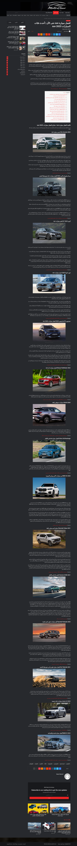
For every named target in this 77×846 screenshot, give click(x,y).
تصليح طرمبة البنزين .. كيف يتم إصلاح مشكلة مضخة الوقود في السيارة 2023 (13, 48)
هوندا (8, 15)
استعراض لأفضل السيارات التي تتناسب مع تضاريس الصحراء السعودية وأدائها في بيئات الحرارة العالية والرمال (64, 831)
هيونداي (31, 15)
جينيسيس (56, 763)
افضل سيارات (56, 12)
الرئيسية (68, 18)
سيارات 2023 (22, 60)
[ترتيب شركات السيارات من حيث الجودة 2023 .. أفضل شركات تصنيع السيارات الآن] (22, 28)
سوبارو (25, 15)
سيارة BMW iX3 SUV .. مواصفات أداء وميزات (59, 664)
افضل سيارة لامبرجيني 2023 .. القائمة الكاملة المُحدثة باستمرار (56, 473)
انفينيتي (67, 763)
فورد (22, 15)
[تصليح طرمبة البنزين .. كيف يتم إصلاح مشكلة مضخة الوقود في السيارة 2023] (22, 48)
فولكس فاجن (15, 15)
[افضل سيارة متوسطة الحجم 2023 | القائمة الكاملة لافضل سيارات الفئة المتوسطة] (34, 826)
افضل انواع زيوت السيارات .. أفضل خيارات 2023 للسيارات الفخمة (56, 760)
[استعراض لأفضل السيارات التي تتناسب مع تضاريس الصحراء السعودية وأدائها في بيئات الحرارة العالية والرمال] (63, 826)
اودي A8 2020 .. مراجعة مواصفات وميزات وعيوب (58, 730)
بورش (11, 15)
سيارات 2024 (22, 64)
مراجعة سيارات (67, 12)
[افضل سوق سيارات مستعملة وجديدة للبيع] (49, 826)
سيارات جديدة (61, 12)
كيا (40, 15)
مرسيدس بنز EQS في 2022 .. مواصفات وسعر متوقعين (57, 572)
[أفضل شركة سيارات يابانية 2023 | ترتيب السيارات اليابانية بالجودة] (22, 43)
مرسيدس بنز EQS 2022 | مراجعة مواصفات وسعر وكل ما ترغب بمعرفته (55, 399)
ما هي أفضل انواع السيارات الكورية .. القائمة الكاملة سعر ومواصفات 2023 (54, 435)
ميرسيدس (43, 15)
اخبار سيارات (23, 74)
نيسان (28, 15)
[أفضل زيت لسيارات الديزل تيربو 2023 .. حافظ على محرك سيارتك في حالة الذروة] (22, 38)
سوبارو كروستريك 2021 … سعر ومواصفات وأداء (59, 88)
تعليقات (10, 22)
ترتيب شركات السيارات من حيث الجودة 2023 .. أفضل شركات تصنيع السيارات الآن (13, 27)
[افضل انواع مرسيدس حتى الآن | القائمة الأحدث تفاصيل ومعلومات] (22, 33)
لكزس (41, 763)
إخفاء (64, 92)
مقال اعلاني (23, 71)
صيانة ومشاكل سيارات (49, 12)
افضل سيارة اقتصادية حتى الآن (62, 618)
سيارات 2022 (22, 62)
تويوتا (47, 15)
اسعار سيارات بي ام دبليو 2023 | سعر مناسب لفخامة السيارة (56, 269)
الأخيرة (16, 22)
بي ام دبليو (37, 15)
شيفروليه (19, 15)
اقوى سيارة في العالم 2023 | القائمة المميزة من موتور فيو (57, 698)
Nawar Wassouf (66, 31)
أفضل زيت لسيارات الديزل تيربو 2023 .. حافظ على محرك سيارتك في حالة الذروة (13, 37)
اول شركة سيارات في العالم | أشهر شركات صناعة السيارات (57, 365)
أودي (34, 15)
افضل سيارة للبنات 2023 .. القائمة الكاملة (60, 525)
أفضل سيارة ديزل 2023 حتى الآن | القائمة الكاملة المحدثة (57, 218)
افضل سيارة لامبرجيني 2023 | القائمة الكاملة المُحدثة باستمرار (56, 318)
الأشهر (22, 22)
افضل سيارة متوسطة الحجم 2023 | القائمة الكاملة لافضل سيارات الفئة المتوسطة (35, 831)
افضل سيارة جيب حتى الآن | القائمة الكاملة (59, 173)
